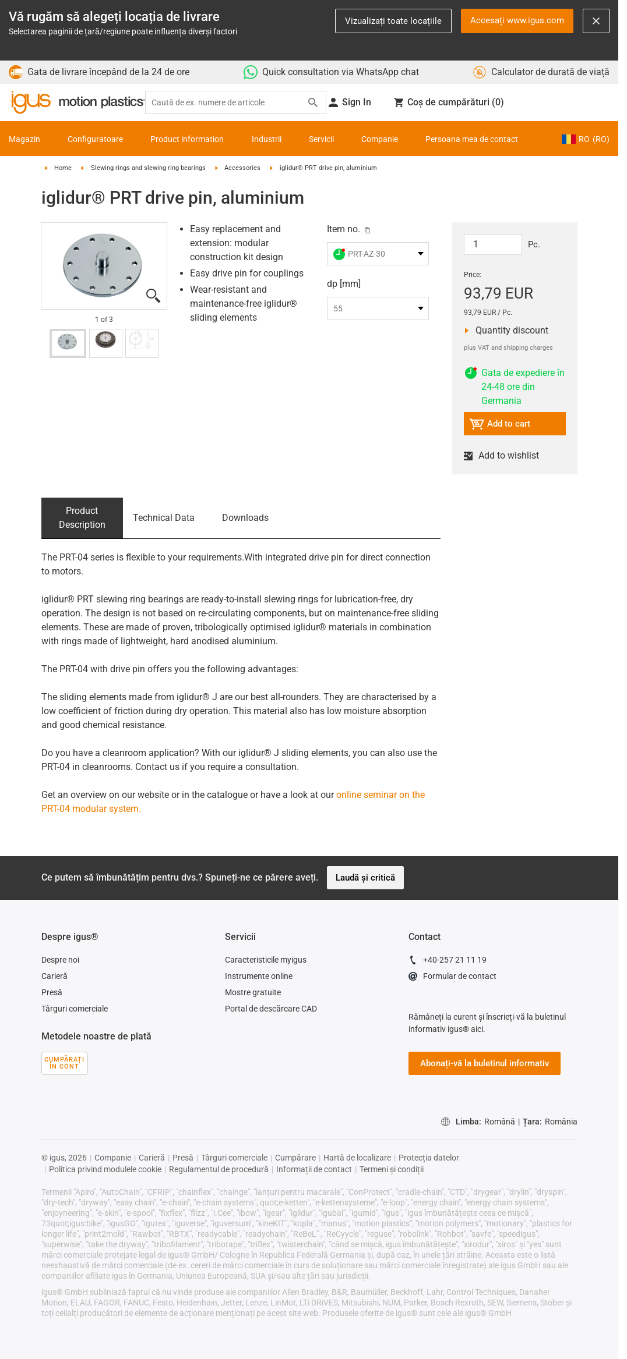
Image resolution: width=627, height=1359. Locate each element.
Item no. (343, 229)
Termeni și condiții (392, 1169)
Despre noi (60, 959)
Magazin (24, 139)
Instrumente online (259, 976)
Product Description (82, 517)
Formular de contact (452, 977)
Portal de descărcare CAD (271, 1008)
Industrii (266, 139)
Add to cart (499, 426)
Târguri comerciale (74, 1008)
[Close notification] (596, 21)
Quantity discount (508, 331)
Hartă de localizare (357, 1157)
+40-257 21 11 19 (447, 961)
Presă (51, 992)
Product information (187, 139)
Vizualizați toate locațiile (393, 21)
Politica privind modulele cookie (105, 1169)
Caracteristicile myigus (266, 959)
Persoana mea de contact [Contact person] (471, 139)
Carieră (54, 976)
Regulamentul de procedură (219, 1169)
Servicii (321, 139)
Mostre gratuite (253, 992)
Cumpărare (295, 1157)
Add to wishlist (506, 456)
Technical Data (164, 517)
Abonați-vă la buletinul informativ (484, 1063)
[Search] (313, 102)
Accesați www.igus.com (517, 20)
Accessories (242, 168)
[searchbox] (226, 103)
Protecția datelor (429, 1157)
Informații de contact (314, 1169)
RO (586, 139)
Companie (379, 139)
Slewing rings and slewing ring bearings (148, 168)
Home (63, 168)
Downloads (245, 517)
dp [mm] (344, 283)
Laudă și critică (365, 877)
